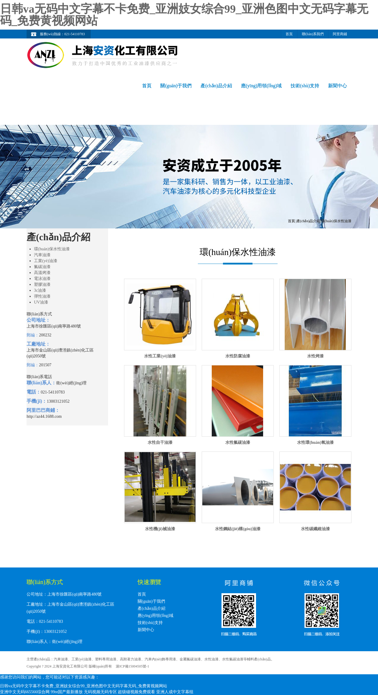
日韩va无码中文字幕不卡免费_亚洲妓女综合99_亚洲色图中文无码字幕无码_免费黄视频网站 (184, 15)
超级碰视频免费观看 (136, 692)
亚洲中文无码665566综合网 (25, 692)
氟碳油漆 (42, 267)
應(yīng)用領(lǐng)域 (261, 85)
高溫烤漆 (42, 272)
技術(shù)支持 (305, 85)
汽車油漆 (42, 255)
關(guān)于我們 (176, 85)
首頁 (289, 34)
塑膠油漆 (42, 284)
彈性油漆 (42, 296)
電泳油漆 (42, 278)
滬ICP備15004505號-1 (132, 666)
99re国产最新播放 (67, 692)
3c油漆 (40, 290)
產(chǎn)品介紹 (216, 85)
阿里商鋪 (340, 34)
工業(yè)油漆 (45, 261)
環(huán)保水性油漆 (52, 249)
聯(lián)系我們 (313, 34)
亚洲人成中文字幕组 (174, 692)
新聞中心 (337, 85)
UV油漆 (41, 302)
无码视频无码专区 (100, 692)
